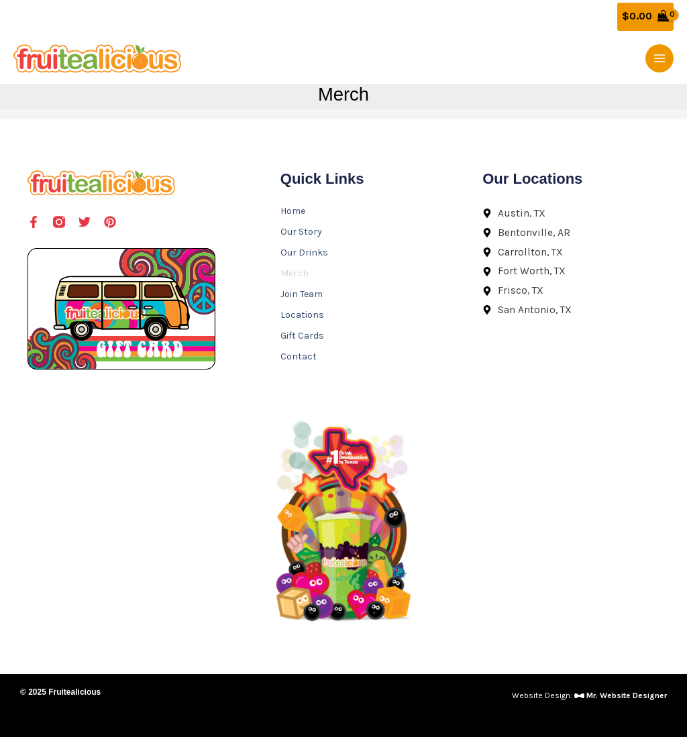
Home (292, 211)
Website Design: (589, 695)
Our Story (301, 231)
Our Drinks (304, 252)
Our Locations (532, 178)
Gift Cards (302, 335)
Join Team (301, 294)
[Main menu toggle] (659, 58)
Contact (298, 356)
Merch (294, 273)
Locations (302, 315)
